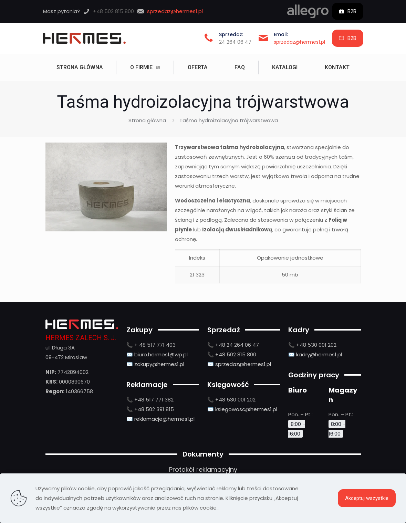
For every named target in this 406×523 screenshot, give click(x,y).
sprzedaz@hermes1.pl (299, 42)
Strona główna (147, 120)
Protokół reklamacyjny (203, 469)
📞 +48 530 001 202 (312, 344)
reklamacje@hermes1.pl (164, 418)
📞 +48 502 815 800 (231, 354)
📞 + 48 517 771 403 (151, 344)
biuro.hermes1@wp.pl (161, 354)
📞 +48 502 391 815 (150, 409)
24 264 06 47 (235, 42)
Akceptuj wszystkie (366, 498)
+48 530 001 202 (235, 399)
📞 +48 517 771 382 (150, 399)
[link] (308, 11)
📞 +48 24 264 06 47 (233, 344)
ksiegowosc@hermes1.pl (246, 409)
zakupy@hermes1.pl (159, 364)
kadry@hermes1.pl (319, 354)
